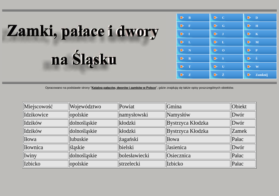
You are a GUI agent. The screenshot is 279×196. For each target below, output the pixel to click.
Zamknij (262, 75)
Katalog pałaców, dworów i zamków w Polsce (124, 87)
